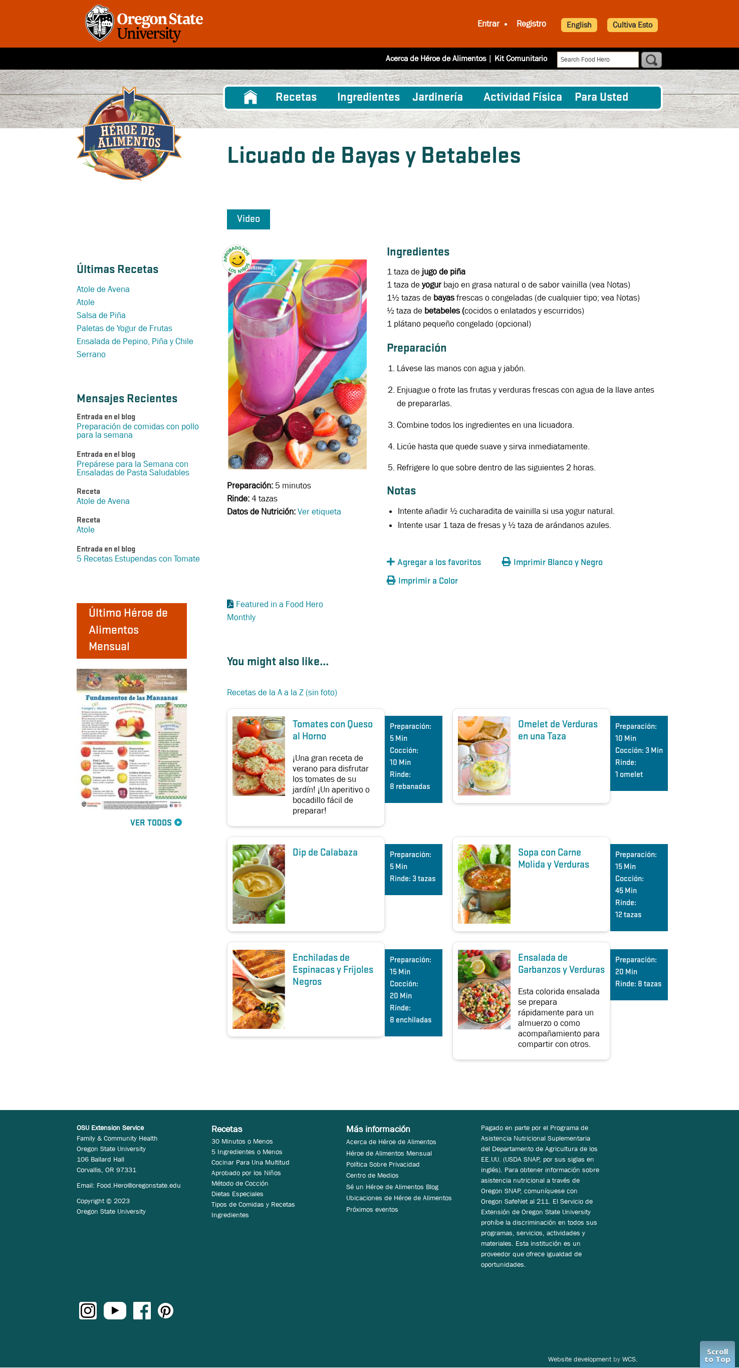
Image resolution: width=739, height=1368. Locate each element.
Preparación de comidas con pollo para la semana (138, 430)
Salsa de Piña (101, 315)
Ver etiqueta (319, 511)
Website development (579, 1358)
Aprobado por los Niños (246, 1172)
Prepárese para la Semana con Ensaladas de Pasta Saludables (133, 468)
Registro (531, 24)
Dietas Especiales (237, 1193)
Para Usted (601, 98)
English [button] (579, 25)
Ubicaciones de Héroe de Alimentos (399, 1197)
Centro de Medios (372, 1175)
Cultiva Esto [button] (632, 25)
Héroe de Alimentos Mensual (389, 1153)
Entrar (488, 24)
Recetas (296, 98)
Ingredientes (368, 98)
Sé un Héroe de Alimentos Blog (392, 1186)
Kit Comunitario (521, 58)
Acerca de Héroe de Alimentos (436, 58)
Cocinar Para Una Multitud (250, 1162)
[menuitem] (250, 98)
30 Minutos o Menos (242, 1141)
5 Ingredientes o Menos (247, 1151)
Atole (86, 302)
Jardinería (437, 98)
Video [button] (248, 219)
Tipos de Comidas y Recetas (253, 1204)
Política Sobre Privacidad (383, 1164)
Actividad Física (522, 98)
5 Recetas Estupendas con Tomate (138, 559)
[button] (242, 251)
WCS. (630, 1358)
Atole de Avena (103, 289)
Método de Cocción (240, 1183)
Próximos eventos (372, 1209)
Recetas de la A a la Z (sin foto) (282, 692)
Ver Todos (151, 823)
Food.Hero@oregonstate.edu (139, 1185)
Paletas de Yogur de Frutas (124, 328)
